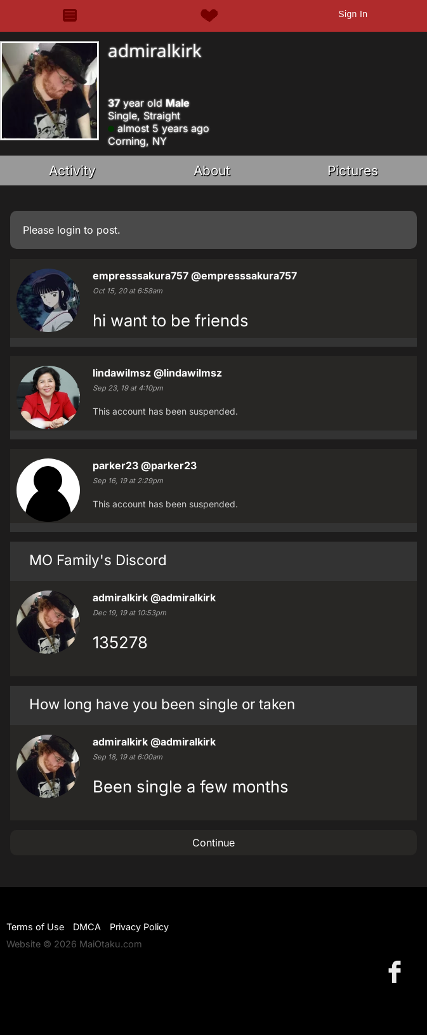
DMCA (87, 926)
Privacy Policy (139, 926)
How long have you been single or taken (162, 703)
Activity (72, 170)
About (212, 170)
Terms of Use (35, 926)
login (69, 230)
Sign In (352, 14)
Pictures (352, 170)
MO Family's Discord (98, 559)
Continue (213, 842)
